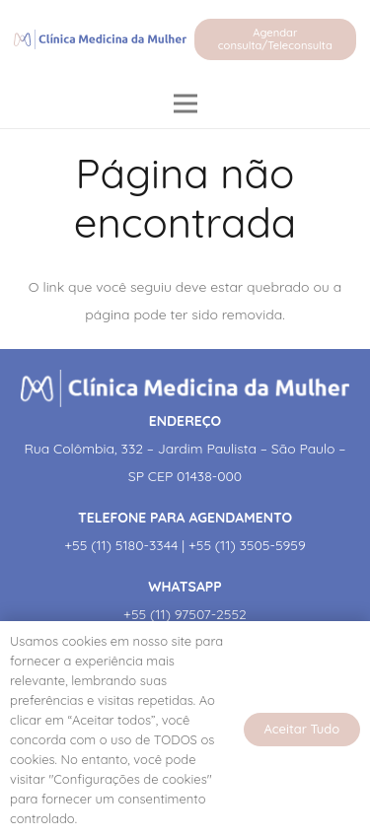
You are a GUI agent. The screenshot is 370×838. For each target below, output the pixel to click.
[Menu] (184, 103)
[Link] (100, 39)
